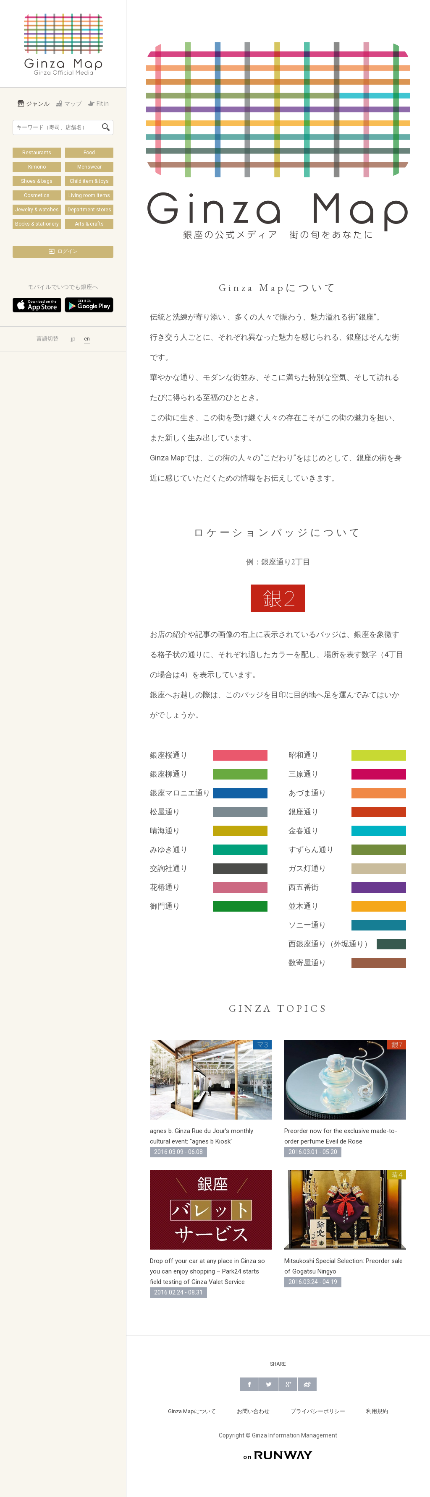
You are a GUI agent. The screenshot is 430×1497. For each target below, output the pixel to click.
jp (73, 338)
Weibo (307, 1384)
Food (89, 153)
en (87, 338)
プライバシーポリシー (318, 1411)
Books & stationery (37, 224)
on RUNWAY (278, 1455)
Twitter (268, 1384)
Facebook (249, 1384)
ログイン (63, 251)
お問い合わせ (253, 1411)
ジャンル (34, 103)
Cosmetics (37, 195)
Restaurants (36, 153)
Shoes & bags (36, 181)
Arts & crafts (89, 224)
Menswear (89, 167)
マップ (69, 103)
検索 (106, 127)
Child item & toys (89, 181)
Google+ (287, 1384)
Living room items (89, 195)
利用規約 (377, 1411)
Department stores (89, 210)
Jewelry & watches (37, 210)
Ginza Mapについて (192, 1411)
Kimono (37, 167)
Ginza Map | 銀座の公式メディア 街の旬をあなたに (63, 44)
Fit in (98, 103)
